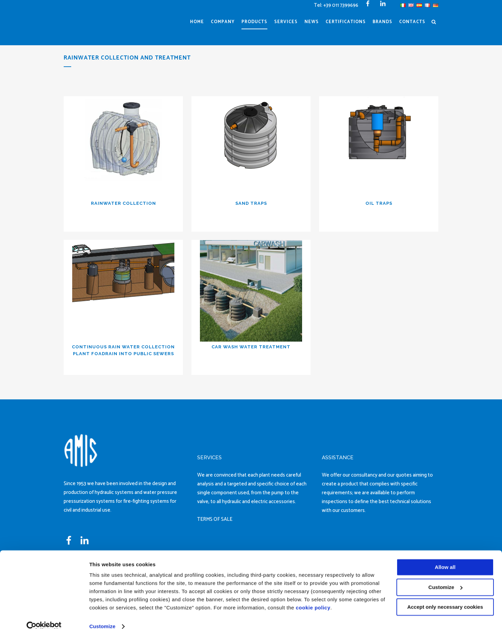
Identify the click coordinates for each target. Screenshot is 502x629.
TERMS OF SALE (214, 519)
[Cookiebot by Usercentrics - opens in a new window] (44, 616)
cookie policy (313, 597)
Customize (102, 615)
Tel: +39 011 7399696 (336, 5)
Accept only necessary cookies (445, 596)
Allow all (445, 556)
